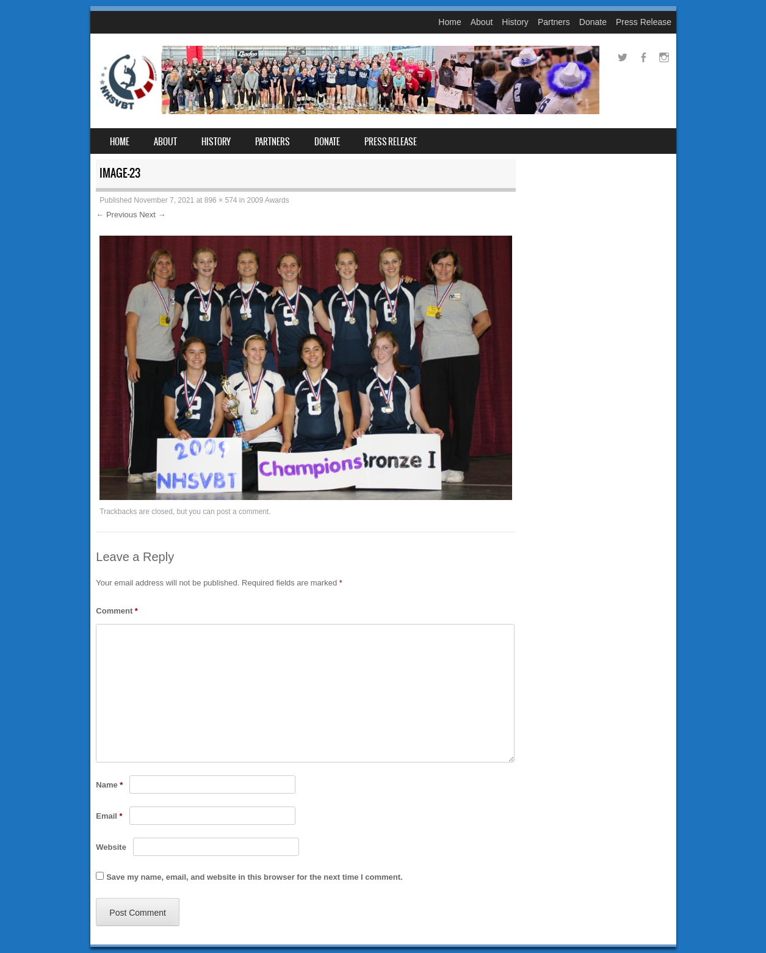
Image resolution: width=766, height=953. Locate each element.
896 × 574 (220, 200)
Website (111, 847)
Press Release (643, 22)
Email (109, 816)
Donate (593, 22)
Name (109, 784)
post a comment (243, 511)
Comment (117, 610)
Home (449, 22)
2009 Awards (268, 200)
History (515, 22)
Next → (152, 214)
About (482, 22)
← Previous (116, 214)
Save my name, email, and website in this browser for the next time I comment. (254, 877)
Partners (554, 22)
